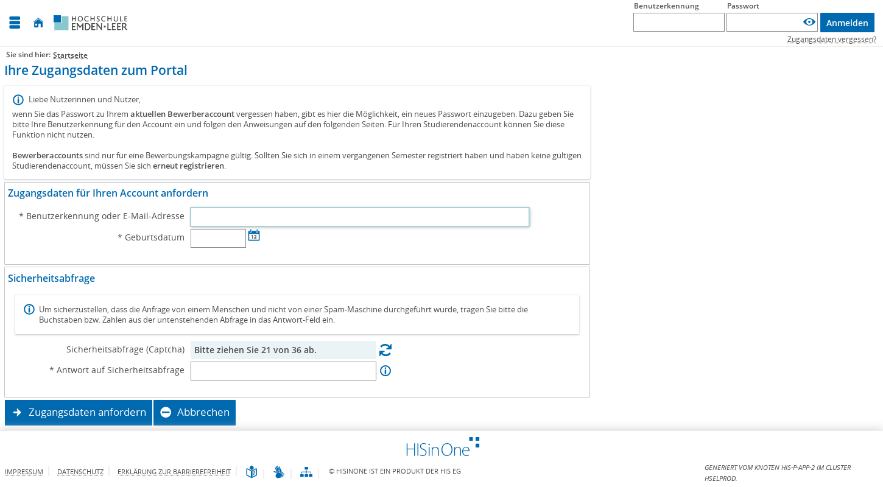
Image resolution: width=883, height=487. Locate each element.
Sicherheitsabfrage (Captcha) (125, 349)
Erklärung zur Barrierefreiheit (174, 471)
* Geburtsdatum (151, 237)
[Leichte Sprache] (251, 472)
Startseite (70, 55)
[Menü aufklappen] (14, 23)
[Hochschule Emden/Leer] (91, 23)
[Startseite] (38, 22)
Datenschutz (80, 471)
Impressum (24, 471)
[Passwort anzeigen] (809, 22)
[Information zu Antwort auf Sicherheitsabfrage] (385, 371)
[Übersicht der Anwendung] (306, 472)
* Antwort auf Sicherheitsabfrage (117, 370)
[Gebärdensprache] (279, 472)
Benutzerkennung (666, 6)
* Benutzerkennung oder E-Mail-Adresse (102, 216)
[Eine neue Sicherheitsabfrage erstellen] (385, 350)
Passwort (743, 6)
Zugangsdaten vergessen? (831, 39)
